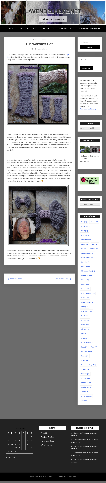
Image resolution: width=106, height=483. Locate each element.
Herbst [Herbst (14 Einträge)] (85, 262)
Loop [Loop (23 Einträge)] (84, 307)
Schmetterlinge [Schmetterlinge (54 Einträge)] (88, 366)
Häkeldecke (23, 29)
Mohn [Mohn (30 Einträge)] (84, 316)
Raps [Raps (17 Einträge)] (94, 348)
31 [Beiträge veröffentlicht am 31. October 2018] (15, 453)
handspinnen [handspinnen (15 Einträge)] (87, 258)
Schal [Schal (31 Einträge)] (84, 362)
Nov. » (14, 459)
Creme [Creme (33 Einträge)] (85, 235)
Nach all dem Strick (62, 279)
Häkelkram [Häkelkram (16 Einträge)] (86, 276)
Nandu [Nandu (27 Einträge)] (85, 325)
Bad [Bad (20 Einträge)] (84, 222)
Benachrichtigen (66, 29)
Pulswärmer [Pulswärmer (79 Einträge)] (87, 343)
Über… (11, 29)
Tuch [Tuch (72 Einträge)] (84, 393)
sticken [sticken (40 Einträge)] (85, 380)
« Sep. (8, 459)
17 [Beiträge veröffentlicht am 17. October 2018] (16, 446)
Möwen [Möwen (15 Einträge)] (85, 321)
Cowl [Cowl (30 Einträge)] (84, 231)
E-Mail (83, 60)
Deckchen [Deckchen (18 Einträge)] (86, 240)
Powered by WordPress (37, 479)
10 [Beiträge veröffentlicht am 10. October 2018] (16, 442)
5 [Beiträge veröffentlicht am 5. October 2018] (23, 438)
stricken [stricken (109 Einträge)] (86, 389)
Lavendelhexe (42, 49)
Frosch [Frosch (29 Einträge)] (94, 249)
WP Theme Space (70, 479)
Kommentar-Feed (47, 443)
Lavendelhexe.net (53, 11)
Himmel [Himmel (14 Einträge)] (85, 267)
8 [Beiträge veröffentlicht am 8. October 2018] (8, 442)
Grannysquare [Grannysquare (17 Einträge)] (87, 253)
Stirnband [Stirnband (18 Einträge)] (86, 384)
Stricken (43, 40)
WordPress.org (46, 447)
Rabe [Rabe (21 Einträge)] (84, 348)
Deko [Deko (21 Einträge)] (95, 244)
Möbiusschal (49, 29)
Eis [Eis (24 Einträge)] (83, 249)
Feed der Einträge (47, 439)
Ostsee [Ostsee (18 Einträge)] (85, 334)
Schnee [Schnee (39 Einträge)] (85, 371)
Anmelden (44, 435)
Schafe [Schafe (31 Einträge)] (84, 357)
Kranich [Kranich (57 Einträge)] (85, 289)
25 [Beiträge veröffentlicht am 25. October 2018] (20, 450)
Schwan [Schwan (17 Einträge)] (85, 375)
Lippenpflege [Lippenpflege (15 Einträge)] (87, 303)
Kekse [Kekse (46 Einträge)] (85, 285)
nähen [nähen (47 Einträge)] (85, 330)
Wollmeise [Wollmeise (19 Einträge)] (86, 398)
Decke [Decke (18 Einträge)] (84, 244)
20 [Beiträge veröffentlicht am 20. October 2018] (27, 446)
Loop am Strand (16, 279)
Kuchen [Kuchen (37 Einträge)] (85, 298)
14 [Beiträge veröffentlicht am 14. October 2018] (31, 442)
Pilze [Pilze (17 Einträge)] (84, 339)
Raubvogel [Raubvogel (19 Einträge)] (86, 353)
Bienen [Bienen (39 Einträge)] (94, 222)
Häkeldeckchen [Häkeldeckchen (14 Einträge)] (88, 271)
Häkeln (37, 40)
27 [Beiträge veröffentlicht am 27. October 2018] (27, 450)
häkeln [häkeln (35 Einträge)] (85, 280)
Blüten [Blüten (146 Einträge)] (85, 226)
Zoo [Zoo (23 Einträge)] (84, 402)
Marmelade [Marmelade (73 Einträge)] (86, 312)
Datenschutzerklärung (88, 109)
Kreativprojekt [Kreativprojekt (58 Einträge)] (87, 294)
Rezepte (36, 29)
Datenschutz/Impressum (89, 29)
